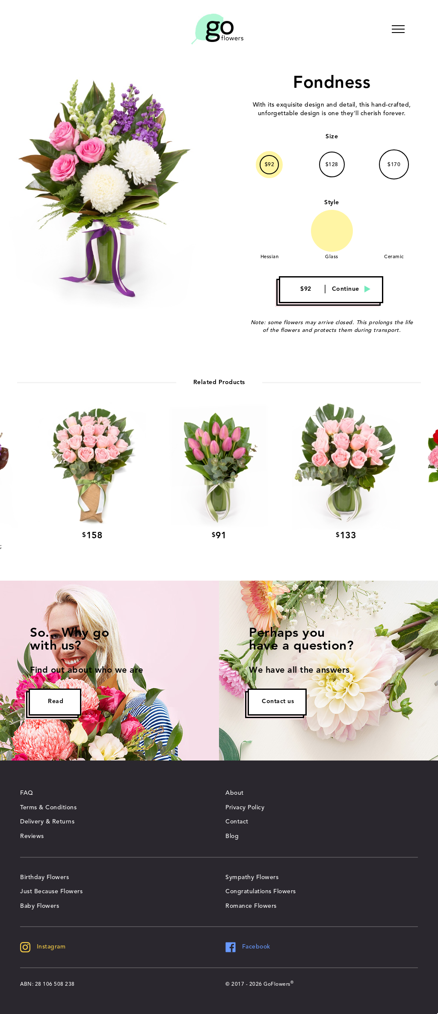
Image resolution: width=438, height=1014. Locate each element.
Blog (232, 836)
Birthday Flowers (44, 877)
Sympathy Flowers (251, 877)
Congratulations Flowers (260, 892)
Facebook (247, 947)
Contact (237, 822)
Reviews (32, 836)
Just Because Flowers (51, 892)
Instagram (42, 947)
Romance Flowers (251, 906)
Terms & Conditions (48, 808)
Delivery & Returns (47, 822)
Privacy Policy (244, 808)
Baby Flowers (39, 906)
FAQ (26, 793)
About (234, 793)
